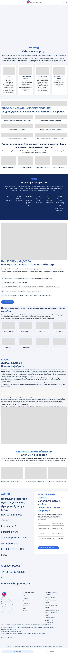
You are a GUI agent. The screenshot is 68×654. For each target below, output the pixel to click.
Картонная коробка (50, 618)
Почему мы (26, 606)
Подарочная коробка (50, 598)
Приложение (26, 601)
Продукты (25, 598)
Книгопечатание (49, 620)
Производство (26, 603)
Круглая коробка (49, 623)
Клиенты (25, 608)
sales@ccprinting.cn (16, 632)
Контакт (25, 611)
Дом (24, 596)
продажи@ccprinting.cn (15, 583)
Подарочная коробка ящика (52, 610)
